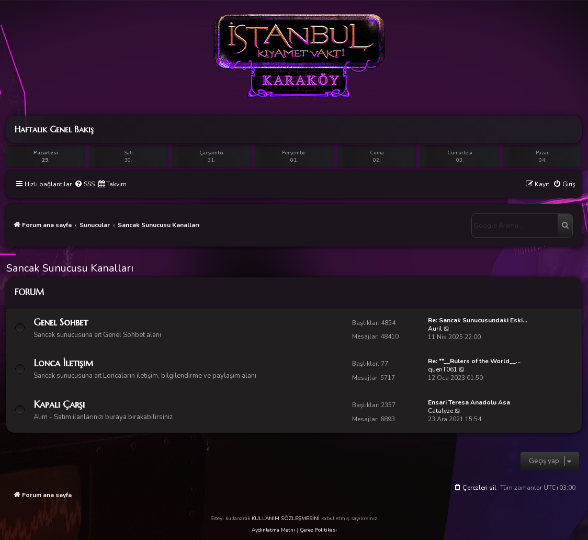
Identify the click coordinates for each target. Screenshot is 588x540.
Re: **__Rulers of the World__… (474, 361)
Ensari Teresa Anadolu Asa (469, 402)
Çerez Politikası (318, 530)
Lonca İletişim (63, 363)
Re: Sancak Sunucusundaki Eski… (477, 320)
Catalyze (440, 411)
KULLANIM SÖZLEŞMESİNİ (286, 518)
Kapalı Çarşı (59, 404)
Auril (435, 328)
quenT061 (442, 369)
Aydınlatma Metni (273, 530)
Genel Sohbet (60, 322)
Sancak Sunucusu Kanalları (69, 268)
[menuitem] (84, 184)
